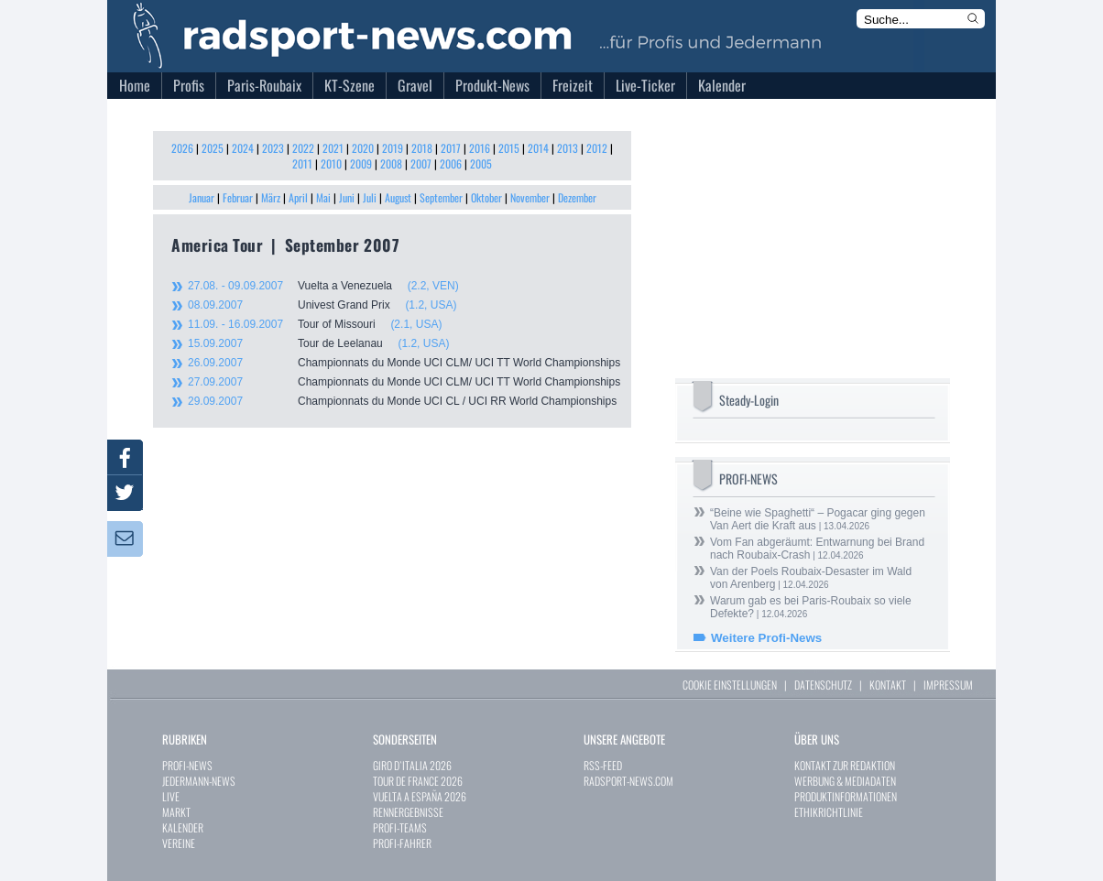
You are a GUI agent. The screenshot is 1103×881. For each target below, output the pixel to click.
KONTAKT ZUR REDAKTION (844, 765)
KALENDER (182, 827)
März (270, 197)
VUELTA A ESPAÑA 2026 (419, 796)
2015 (508, 148)
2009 (361, 163)
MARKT (176, 812)
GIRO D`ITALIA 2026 (412, 765)
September (441, 197)
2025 (213, 148)
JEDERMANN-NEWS (198, 781)
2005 (481, 163)
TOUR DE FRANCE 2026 (418, 781)
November (530, 197)
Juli (370, 197)
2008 (391, 163)
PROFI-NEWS (187, 765)
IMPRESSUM (948, 684)
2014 (538, 148)
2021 (333, 148)
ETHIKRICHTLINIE (828, 812)
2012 (596, 148)
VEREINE (178, 843)
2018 (421, 148)
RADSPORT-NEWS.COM (628, 781)
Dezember (577, 197)
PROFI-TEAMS (400, 827)
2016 (479, 148)
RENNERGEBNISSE (408, 812)
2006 (451, 163)
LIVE (171, 796)
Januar (201, 197)
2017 (451, 148)
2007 (420, 163)
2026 (182, 148)
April (298, 197)
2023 (273, 148)
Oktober (486, 197)
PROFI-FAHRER (402, 843)
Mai (323, 197)
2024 (243, 148)
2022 (303, 148)
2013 (567, 148)
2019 (392, 148)
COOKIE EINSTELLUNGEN (730, 684)
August (398, 197)
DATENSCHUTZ (823, 684)
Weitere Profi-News (766, 638)
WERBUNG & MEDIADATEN (845, 781)
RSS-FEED (603, 765)
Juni (347, 197)
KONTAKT (887, 684)
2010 (331, 163)
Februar (238, 197)
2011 (302, 163)
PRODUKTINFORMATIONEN (845, 796)
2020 (363, 148)
